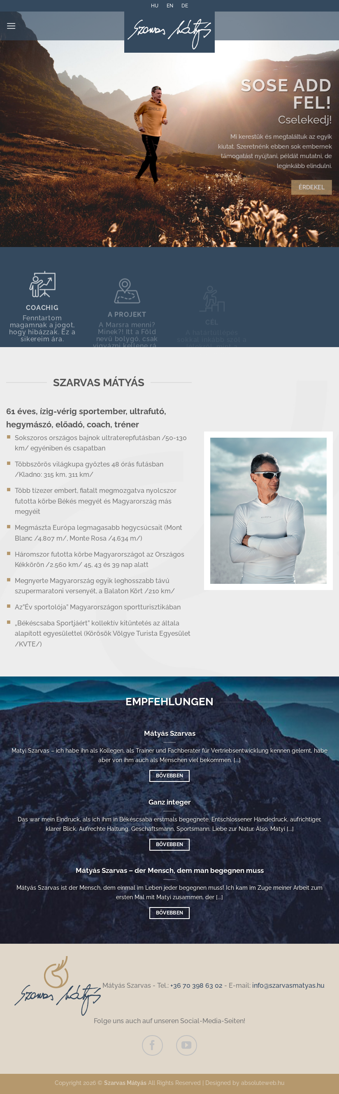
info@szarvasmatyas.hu (288, 985)
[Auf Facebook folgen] (152, 1045)
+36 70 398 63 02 (196, 985)
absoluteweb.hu (262, 1082)
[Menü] (11, 26)
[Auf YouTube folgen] (186, 1045)
